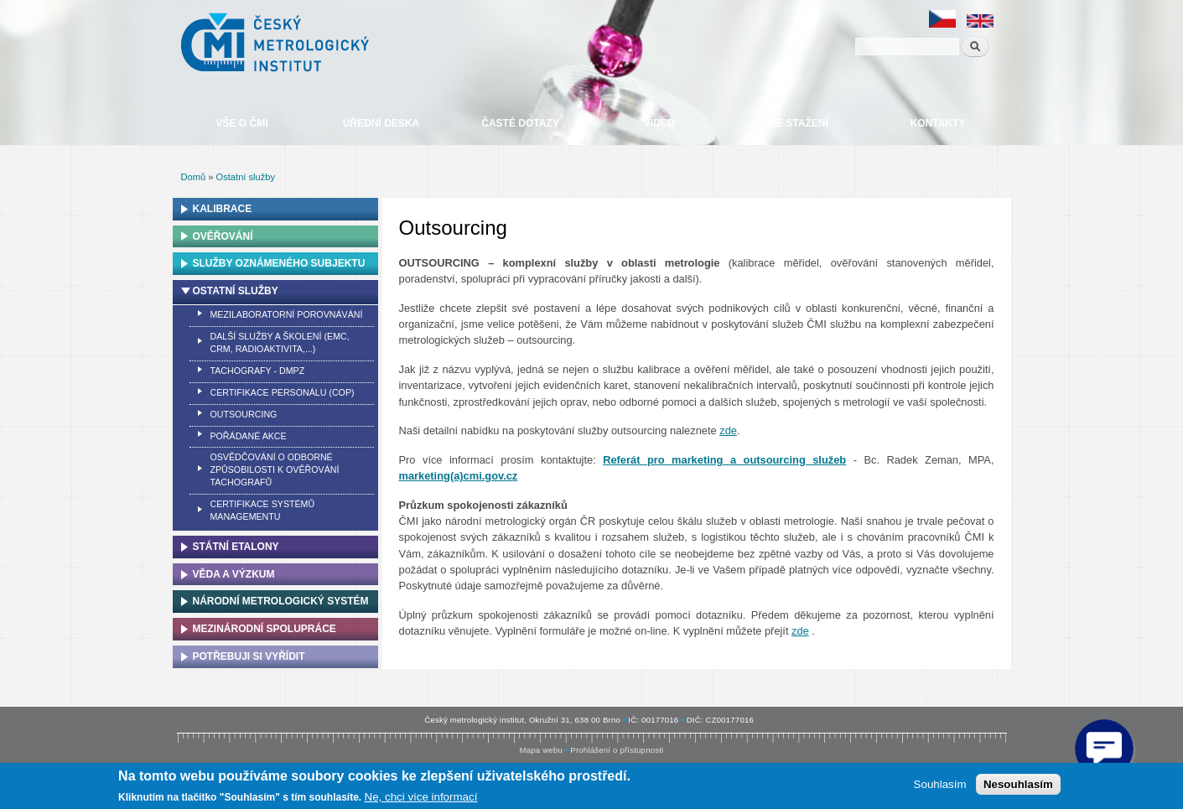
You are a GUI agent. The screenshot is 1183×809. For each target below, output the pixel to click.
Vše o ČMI (241, 123)
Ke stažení (798, 123)
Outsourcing (243, 414)
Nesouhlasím (1018, 784)
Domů (193, 177)
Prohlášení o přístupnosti (616, 750)
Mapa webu (541, 750)
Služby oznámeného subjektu (279, 263)
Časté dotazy (519, 123)
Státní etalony (236, 546)
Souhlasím (940, 784)
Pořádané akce (248, 436)
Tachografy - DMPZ (257, 371)
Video (659, 123)
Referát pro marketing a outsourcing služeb (724, 460)
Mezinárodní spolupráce (264, 629)
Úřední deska (381, 123)
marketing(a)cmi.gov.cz (458, 475)
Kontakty (938, 123)
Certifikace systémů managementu (262, 510)
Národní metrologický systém (281, 601)
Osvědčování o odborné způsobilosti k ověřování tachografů (274, 469)
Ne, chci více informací (421, 797)
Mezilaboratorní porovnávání (286, 314)
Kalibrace (222, 209)
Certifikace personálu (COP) (282, 392)
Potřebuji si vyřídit (249, 656)
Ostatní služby (246, 177)
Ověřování (223, 236)
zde (728, 430)
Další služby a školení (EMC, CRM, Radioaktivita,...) (279, 342)
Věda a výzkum (234, 574)
